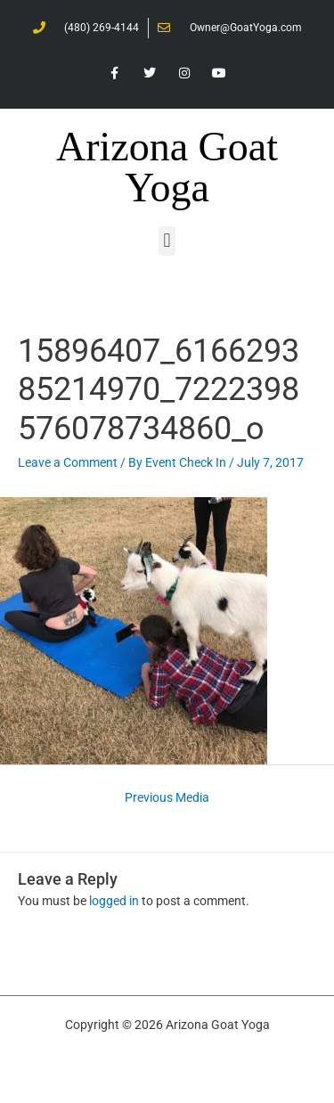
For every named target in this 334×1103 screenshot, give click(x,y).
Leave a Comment (68, 462)
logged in (114, 901)
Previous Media (167, 797)
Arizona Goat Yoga (167, 167)
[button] (167, 241)
